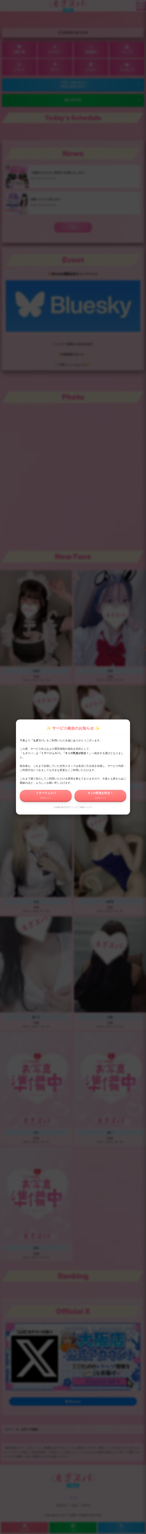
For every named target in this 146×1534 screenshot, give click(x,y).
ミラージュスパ (46, 795)
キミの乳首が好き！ (100, 795)
